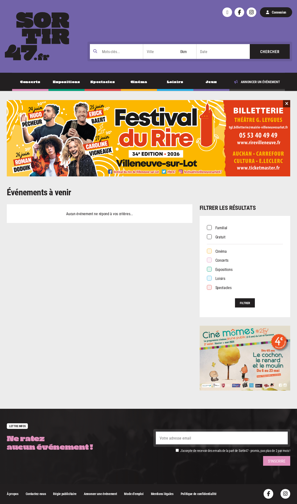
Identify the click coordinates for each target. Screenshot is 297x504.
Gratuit (220, 236)
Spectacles (223, 287)
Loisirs (220, 278)
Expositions (224, 269)
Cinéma (221, 251)
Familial (221, 227)
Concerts (222, 260)
